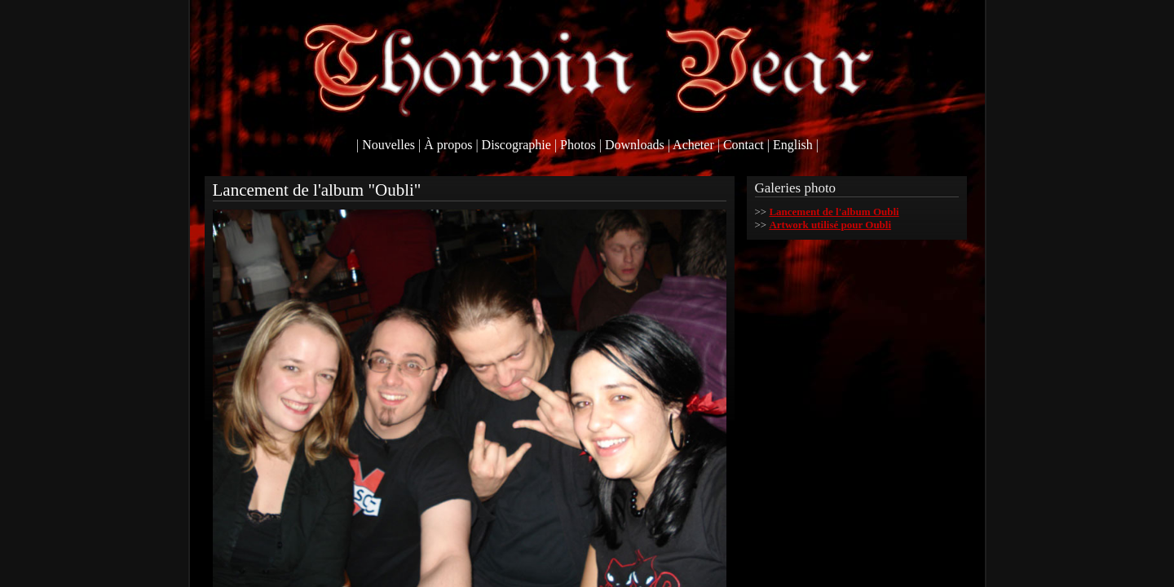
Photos (578, 145)
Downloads (634, 145)
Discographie (516, 145)
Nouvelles (388, 145)
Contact (743, 145)
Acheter (693, 145)
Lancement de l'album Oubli (833, 211)
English (793, 145)
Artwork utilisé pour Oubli (830, 224)
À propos (448, 145)
